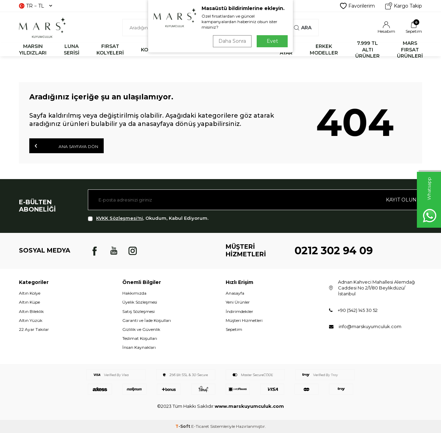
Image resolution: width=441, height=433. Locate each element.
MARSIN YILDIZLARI (33, 49)
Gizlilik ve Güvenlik (141, 329)
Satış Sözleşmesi (138, 311)
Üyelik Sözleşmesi (139, 302)
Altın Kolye (29, 293)
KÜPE (256, 50)
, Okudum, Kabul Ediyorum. (148, 218)
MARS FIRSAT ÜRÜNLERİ (410, 49)
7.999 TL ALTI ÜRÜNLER (367, 49)
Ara (302, 27)
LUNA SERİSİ (71, 49)
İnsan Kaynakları (139, 347)
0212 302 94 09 (334, 250)
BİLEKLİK (185, 50)
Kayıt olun (401, 200)
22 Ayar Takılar (34, 329)
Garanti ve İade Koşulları (146, 320)
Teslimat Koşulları (139, 338)
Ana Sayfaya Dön (66, 146)
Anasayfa (235, 293)
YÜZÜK (223, 50)
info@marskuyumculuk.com (370, 326)
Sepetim (234, 329)
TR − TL (35, 6)
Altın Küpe (29, 302)
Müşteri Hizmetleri (244, 320)
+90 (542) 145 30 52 (358, 310)
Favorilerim (357, 5)
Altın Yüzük (30, 320)
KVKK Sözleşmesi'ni (119, 218)
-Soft (183, 426)
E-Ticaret (200, 426)
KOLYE (149, 50)
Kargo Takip (403, 5)
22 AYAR (286, 49)
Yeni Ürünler (238, 302)
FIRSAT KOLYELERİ (110, 49)
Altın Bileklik (31, 311)
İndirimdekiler (239, 311)
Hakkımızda (134, 293)
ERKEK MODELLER (324, 49)
